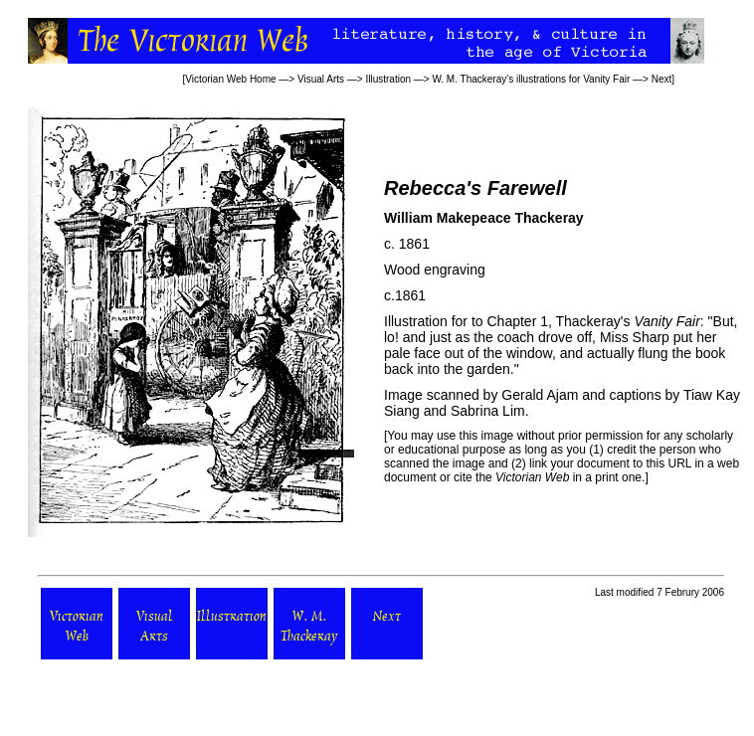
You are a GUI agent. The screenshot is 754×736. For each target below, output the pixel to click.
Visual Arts (320, 79)
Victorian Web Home (230, 79)
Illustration (388, 79)
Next (662, 79)
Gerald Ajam (539, 395)
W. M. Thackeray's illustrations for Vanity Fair (531, 79)
